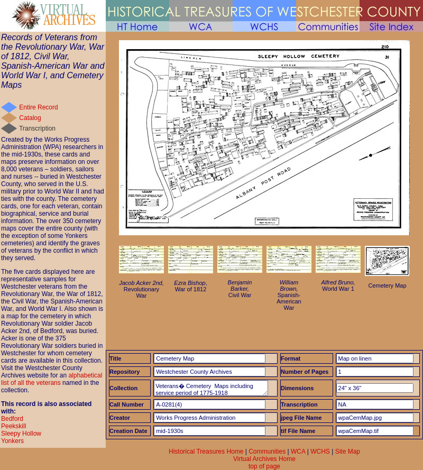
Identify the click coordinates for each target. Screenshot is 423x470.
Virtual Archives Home (264, 459)
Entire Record (38, 107)
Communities (267, 451)
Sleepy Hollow (21, 433)
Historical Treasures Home (206, 451)
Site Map (347, 451)
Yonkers (12, 441)
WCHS (320, 451)
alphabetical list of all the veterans (51, 379)
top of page (264, 466)
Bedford (12, 418)
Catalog (30, 118)
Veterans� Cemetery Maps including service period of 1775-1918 (211, 388)
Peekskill (13, 426)
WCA (298, 451)
